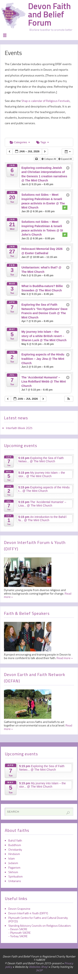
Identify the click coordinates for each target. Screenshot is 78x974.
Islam (11, 858)
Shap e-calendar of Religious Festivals (45, 101)
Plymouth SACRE (20, 932)
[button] (68, 399)
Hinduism (14, 854)
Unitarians (14, 881)
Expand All (65, 159)
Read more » (65, 658)
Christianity (15, 849)
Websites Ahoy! (38, 966)
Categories (20, 142)
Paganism (14, 867)
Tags (42, 142)
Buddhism (14, 845)
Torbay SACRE (18, 936)
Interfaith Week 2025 (19, 428)
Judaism (13, 863)
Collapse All (49, 159)
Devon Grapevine (19, 908)
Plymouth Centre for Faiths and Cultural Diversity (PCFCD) (38, 919)
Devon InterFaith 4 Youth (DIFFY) (28, 913)
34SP (39, 970)
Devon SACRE (18, 929)
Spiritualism (15, 876)
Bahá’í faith (15, 840)
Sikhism (13, 872)
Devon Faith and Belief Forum (49, 14)
